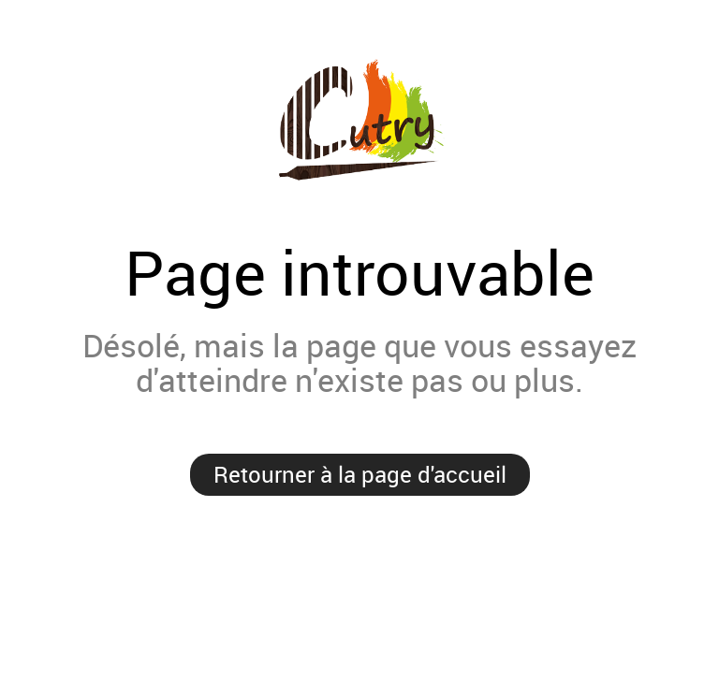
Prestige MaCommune (359, 121)
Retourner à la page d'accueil (359, 474)
